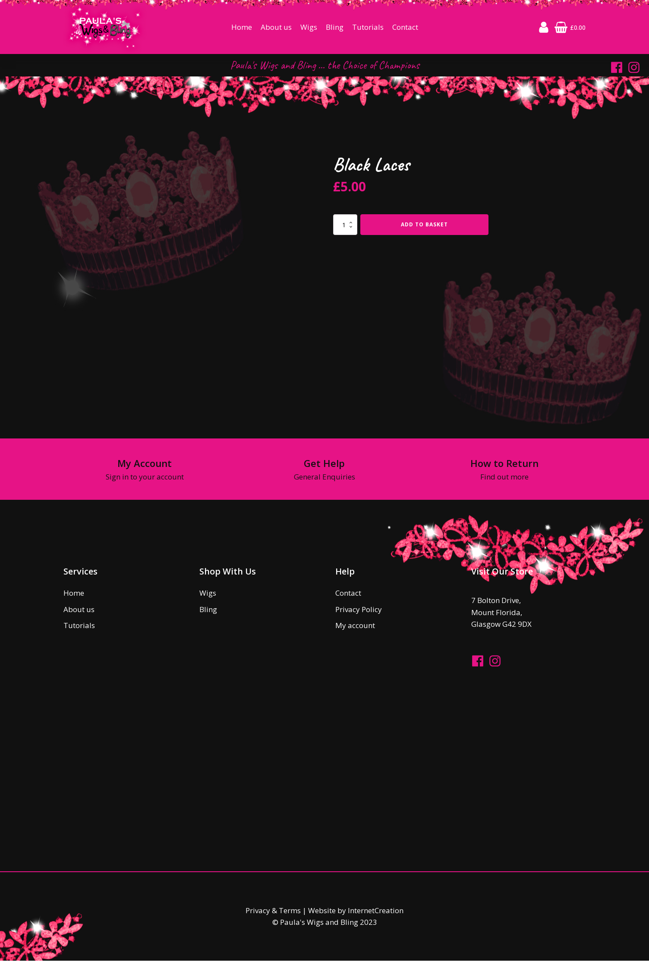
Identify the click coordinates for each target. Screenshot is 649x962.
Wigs (308, 28)
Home (241, 28)
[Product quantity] (345, 226)
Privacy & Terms (273, 912)
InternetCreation (375, 912)
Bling (334, 28)
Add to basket (424, 225)
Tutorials (368, 28)
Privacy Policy (358, 611)
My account (355, 627)
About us (276, 28)
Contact (405, 28)
